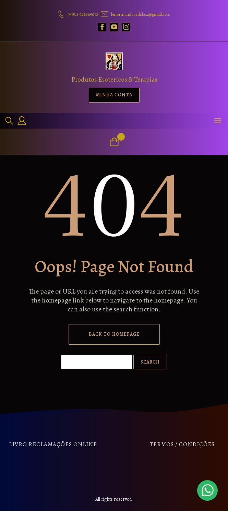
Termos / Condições (182, 444)
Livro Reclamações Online (53, 444)
